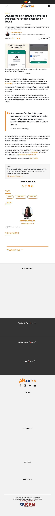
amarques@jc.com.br (27, 224)
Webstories (13, 249)
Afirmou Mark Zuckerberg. (15, 176)
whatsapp (32, 197)
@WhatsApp (34, 152)
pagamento (20, 197)
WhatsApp (8, 83)
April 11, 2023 (34, 158)
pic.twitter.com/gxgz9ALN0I (27, 154)
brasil (10, 197)
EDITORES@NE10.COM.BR (27, 501)
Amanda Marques (16, 33)
